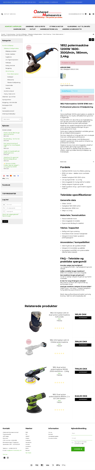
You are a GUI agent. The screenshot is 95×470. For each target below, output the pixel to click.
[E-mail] (81, 438)
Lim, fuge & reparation (12, 59)
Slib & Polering (10, 71)
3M (26, 434)
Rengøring (9, 68)
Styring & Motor (56, 26)
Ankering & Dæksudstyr (72, 29)
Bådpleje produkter (11, 51)
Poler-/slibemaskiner (13, 74)
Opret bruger (6, 216)
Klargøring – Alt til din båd (79, 26)
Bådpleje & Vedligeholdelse (11, 48)
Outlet (33, 29)
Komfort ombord (9, 91)
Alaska (27, 438)
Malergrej (8, 62)
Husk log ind (10, 211)
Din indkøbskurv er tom (78, 14)
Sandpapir (10, 77)
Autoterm (28, 446)
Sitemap (5, 454)
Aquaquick (28, 442)
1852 (27, 432)
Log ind (5, 221)
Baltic (27, 448)
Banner (28, 450)
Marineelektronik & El (49, 29)
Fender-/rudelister (10, 54)
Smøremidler (9, 85)
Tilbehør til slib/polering (13, 82)
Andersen (28, 440)
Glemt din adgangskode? (10, 214)
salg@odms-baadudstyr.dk (14, 450)
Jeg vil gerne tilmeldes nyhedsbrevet (83, 442)
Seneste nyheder (7, 130)
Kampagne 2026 (19, 29)
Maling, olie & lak (10, 65)
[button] (90, 39)
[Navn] (81, 433)
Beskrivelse (63, 161)
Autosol (28, 444)
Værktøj (8, 88)
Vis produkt (83, 317)
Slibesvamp (10, 79)
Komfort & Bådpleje (13, 26)
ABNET (28, 436)
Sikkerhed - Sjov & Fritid (35, 26)
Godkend (77, 449)
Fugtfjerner (9, 57)
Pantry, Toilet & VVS (9, 94)
